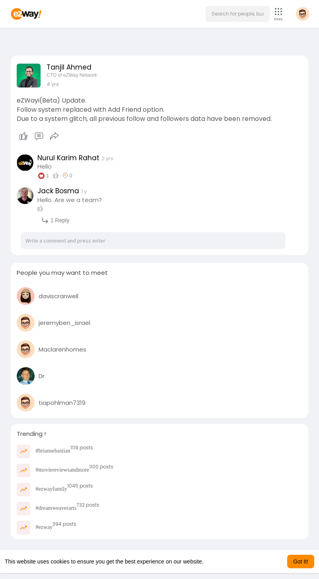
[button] (238, 14)
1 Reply (55, 220)
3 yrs (52, 84)
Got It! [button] (300, 561)
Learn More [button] (219, 561)
